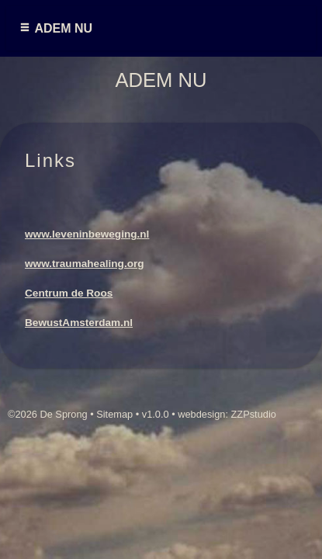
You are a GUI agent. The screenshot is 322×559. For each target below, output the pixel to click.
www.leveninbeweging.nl (87, 234)
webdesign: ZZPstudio (227, 414)
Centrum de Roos (69, 293)
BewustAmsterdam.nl (79, 322)
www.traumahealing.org (84, 263)
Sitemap (114, 414)
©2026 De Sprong (48, 414)
